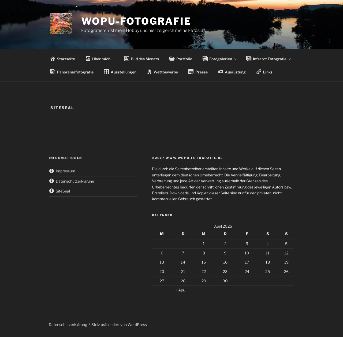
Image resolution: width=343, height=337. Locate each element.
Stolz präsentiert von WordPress (119, 324)
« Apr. (180, 290)
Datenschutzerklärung (68, 324)
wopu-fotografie (136, 21)
